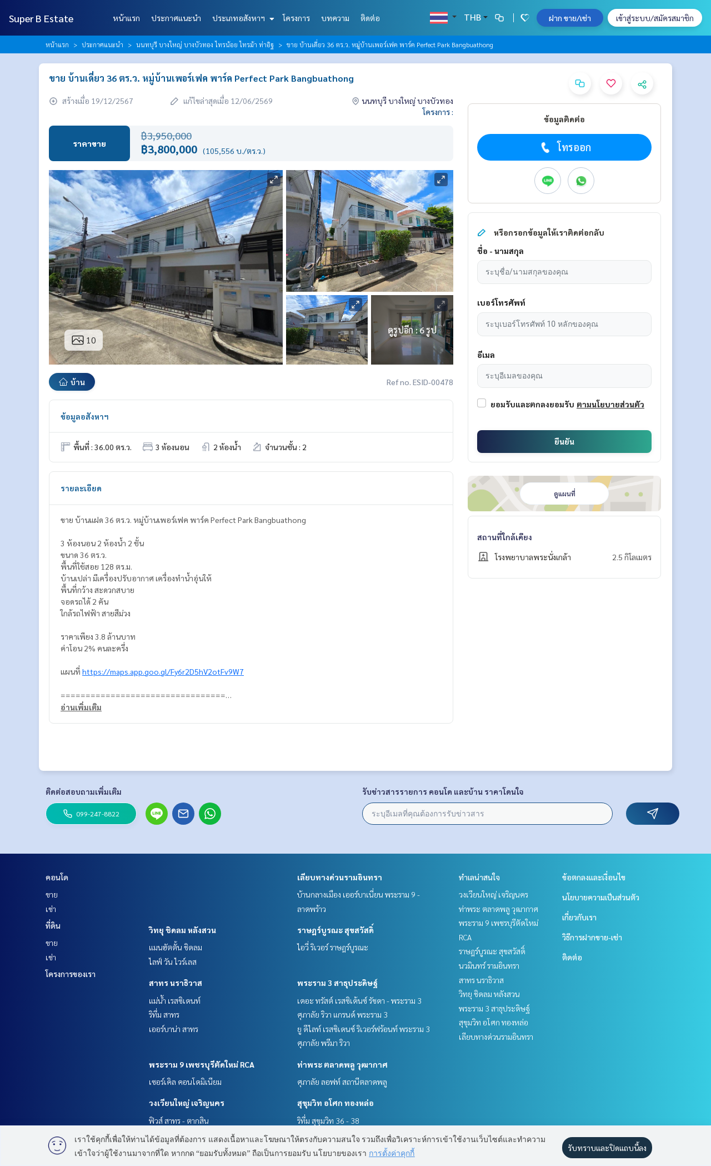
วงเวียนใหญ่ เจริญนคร (186, 1103)
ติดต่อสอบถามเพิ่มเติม (84, 791)
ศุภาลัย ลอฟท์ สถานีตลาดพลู (342, 1082)
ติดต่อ (370, 18)
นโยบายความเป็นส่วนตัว (600, 897)
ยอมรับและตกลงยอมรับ (532, 404)
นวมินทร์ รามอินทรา (489, 965)
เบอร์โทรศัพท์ (501, 302)
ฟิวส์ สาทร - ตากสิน (179, 1120)
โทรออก (564, 147)
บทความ (335, 18)
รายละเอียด (81, 488)
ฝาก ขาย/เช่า (570, 18)
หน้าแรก (126, 18)
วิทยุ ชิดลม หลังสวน (182, 930)
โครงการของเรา (71, 974)
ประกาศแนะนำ (176, 18)
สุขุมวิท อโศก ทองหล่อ (335, 1103)
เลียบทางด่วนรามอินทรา (339, 877)
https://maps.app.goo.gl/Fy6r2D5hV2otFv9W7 (163, 671)
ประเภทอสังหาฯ (242, 18)
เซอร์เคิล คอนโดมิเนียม (185, 1082)
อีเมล (486, 355)
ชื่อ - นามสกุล (500, 251)
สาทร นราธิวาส (175, 983)
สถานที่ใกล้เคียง (504, 537)
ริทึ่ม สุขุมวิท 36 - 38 (328, 1120)
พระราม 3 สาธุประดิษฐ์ (337, 983)
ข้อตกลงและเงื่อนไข (593, 877)
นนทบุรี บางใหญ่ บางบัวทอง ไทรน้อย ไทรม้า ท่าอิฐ (205, 44)
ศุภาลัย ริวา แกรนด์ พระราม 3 (342, 1014)
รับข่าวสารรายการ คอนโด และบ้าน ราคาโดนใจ (443, 791)
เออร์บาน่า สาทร (173, 1029)
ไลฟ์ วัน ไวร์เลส (173, 961)
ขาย (52, 894)
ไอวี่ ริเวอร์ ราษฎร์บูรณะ (332, 947)
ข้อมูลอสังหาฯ (85, 416)
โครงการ (296, 18)
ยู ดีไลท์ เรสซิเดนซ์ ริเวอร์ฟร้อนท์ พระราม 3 (363, 1029)
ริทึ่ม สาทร (164, 1014)
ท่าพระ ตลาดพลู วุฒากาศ (342, 1064)
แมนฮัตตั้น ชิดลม (175, 947)
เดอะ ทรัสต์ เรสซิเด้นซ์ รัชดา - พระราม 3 (359, 1000)
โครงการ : (438, 112)
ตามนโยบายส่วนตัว (610, 404)
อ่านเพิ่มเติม (81, 707)
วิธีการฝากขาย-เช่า (592, 937)
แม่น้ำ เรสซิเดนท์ (175, 1000)
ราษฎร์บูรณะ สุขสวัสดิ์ (335, 930)
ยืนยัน (564, 441)
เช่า (51, 909)
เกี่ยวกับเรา (579, 917)
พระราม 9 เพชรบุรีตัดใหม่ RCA (201, 1064)
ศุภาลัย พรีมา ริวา (323, 1043)
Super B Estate (41, 18)
